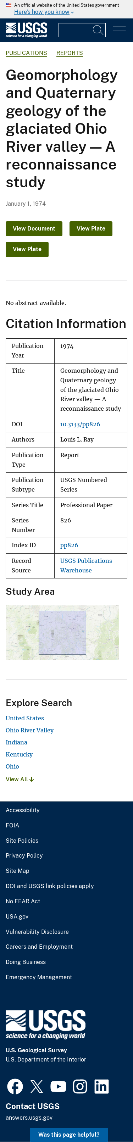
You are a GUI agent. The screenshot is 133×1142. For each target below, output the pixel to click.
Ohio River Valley (30, 730)
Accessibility (23, 810)
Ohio (12, 766)
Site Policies (22, 841)
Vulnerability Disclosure (37, 932)
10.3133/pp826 (80, 424)
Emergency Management (39, 977)
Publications (26, 53)
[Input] (82, 30)
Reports (69, 53)
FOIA (12, 825)
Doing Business (26, 962)
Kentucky (19, 754)
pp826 (69, 545)
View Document (34, 228)
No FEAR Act (23, 901)
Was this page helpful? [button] (69, 1134)
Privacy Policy (24, 856)
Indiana (16, 742)
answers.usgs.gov (29, 1117)
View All (20, 779)
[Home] (26, 36)
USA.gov (17, 917)
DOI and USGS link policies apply (50, 886)
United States (25, 718)
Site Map (17, 871)
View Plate (91, 228)
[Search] (99, 30)
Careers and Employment (39, 947)
